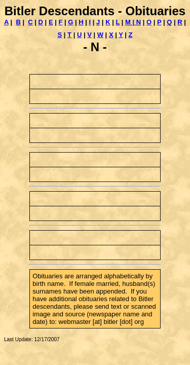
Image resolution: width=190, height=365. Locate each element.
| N (136, 22)
